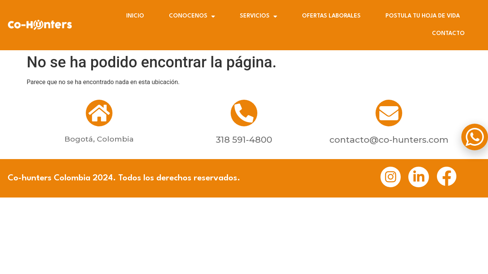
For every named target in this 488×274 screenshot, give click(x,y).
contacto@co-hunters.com (388, 139)
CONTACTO (448, 34)
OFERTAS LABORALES (331, 16)
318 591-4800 (244, 139)
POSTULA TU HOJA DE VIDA (422, 16)
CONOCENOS (192, 16)
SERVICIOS (258, 16)
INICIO (135, 16)
